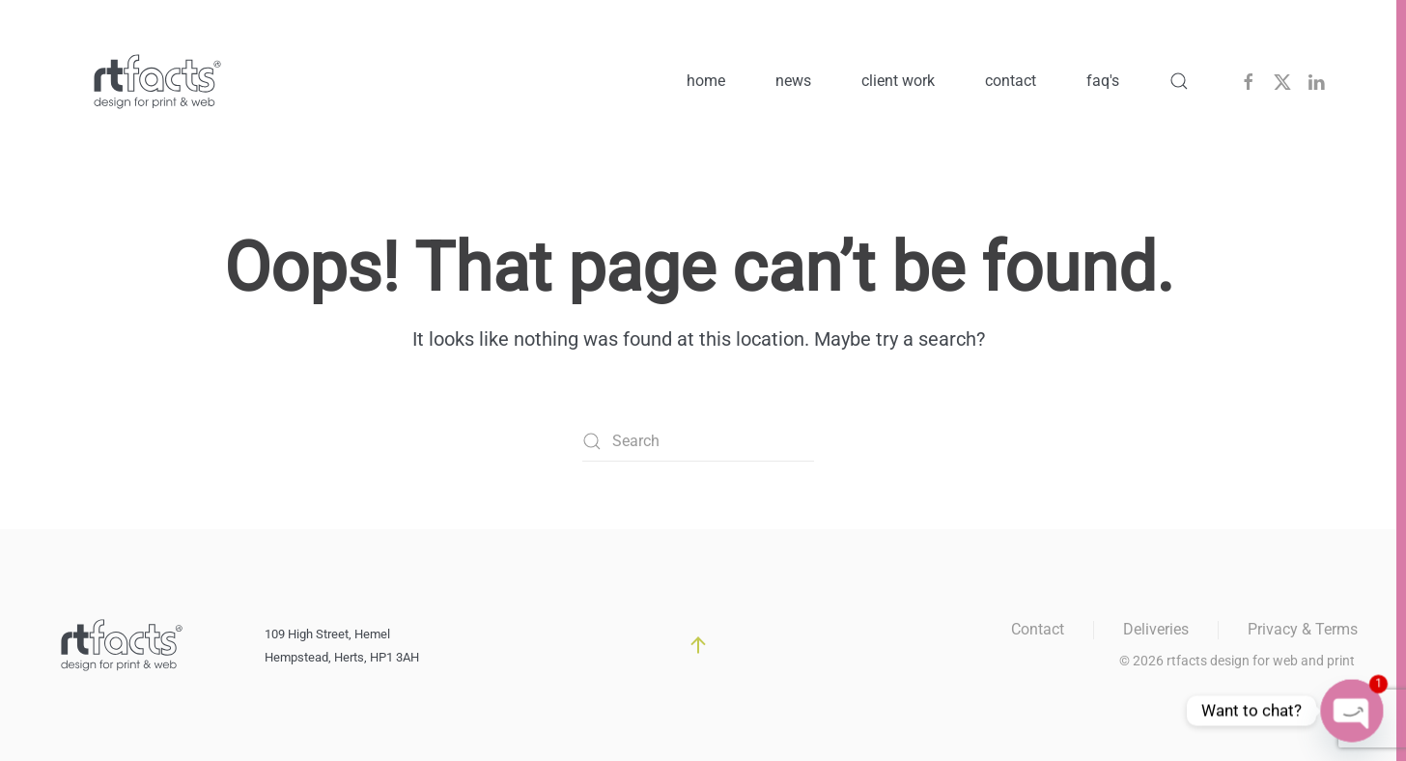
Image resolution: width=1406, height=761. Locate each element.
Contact (1037, 629)
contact (1010, 80)
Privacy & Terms (1303, 629)
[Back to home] (157, 81)
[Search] (698, 441)
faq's (1102, 80)
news (793, 80)
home (706, 80)
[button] (1179, 81)
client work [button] (898, 80)
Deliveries (1156, 629)
